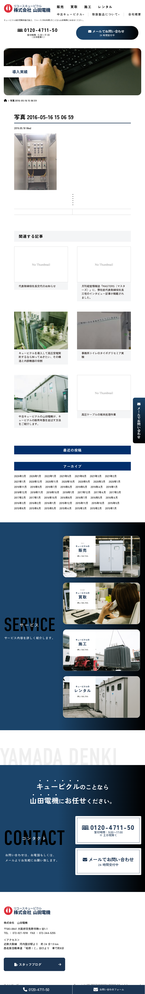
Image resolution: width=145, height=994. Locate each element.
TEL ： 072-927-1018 (16, 933)
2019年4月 (97, 487)
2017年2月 (20, 497)
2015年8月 (20, 508)
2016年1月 (50, 503)
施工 (88, 6)
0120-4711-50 (36, 989)
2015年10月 (98, 503)
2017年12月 (84, 492)
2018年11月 (36, 492)
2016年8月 (66, 497)
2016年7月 (81, 497)
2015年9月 (114, 503)
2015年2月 (96, 508)
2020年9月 (84, 481)
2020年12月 (35, 481)
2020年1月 (114, 481)
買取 (74, 6)
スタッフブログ (37, 964)
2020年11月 (52, 481)
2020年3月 (99, 481)
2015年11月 (82, 503)
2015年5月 (50, 508)
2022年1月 (50, 476)
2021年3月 (96, 476)
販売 (60, 6)
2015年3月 (81, 508)
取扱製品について (105, 14)
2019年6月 (66, 487)
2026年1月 (35, 476)
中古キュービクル (70, 14)
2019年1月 (112, 487)
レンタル (105, 6)
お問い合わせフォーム (108, 989)
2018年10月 (52, 492)
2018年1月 (68, 492)
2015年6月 (35, 508)
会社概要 (134, 14)
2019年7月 (51, 487)
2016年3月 (20, 503)
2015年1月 (111, 508)
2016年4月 (112, 497)
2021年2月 (111, 476)
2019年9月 (36, 487)
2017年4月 (100, 492)
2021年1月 (20, 481)
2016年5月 (96, 497)
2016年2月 (35, 503)
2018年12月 (20, 492)
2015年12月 (65, 503)
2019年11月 (20, 487)
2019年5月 (81, 487)
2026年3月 (20, 476)
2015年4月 (65, 508)
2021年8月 (80, 476)
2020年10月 (68, 481)
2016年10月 (50, 497)
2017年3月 (115, 492)
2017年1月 (35, 497)
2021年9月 (65, 476)
